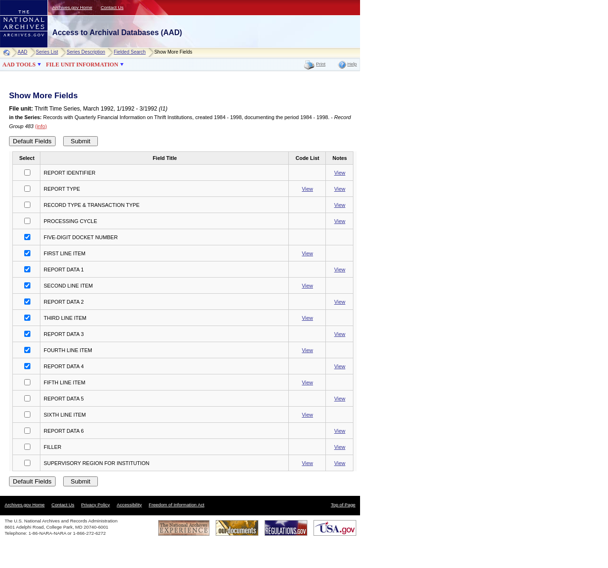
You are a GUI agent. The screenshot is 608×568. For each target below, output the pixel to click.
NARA (14, 47)
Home (9, 52)
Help (352, 63)
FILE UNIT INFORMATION (82, 64)
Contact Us (112, 7)
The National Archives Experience (183, 528)
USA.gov (335, 528)
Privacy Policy (95, 504)
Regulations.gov (286, 528)
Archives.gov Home (72, 7)
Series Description (85, 52)
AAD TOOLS (19, 64)
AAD (23, 52)
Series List (47, 52)
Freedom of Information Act (176, 504)
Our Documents (237, 528)
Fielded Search (129, 52)
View (339, 173)
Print (320, 63)
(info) (41, 126)
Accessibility (129, 504)
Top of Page (343, 504)
